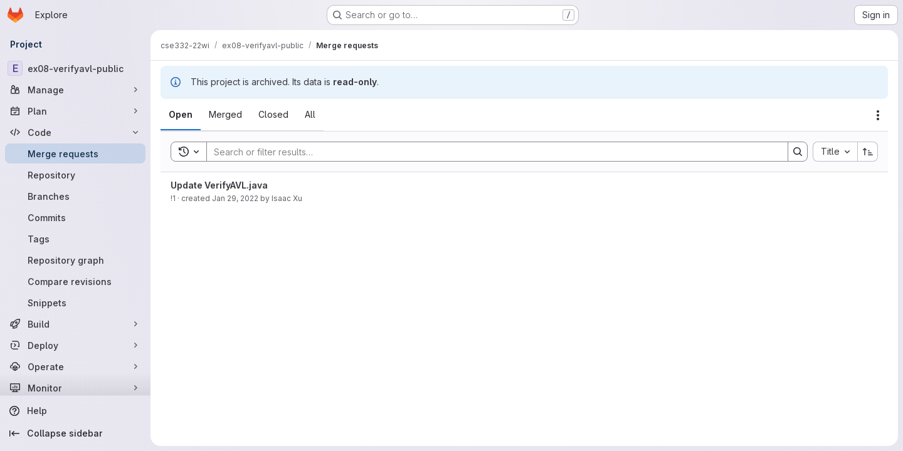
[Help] (75, 411)
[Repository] (75, 175)
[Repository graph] (75, 260)
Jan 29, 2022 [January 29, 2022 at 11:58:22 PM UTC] (235, 198)
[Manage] (75, 90)
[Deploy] (75, 345)
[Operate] (75, 366)
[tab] (181, 114)
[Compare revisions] (75, 281)
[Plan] (75, 111)
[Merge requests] (75, 153)
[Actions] (878, 115)
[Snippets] (75, 303)
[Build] (75, 324)
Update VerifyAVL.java (219, 185)
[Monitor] (75, 388)
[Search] (491, 151)
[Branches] (75, 196)
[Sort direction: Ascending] (868, 152)
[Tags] (75, 239)
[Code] (75, 132)
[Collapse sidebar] (75, 433)
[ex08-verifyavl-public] (75, 68)
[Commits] (75, 217)
